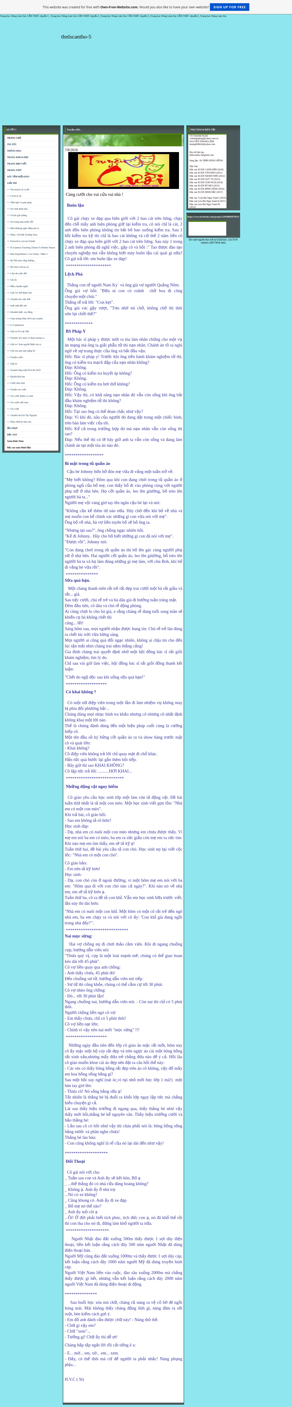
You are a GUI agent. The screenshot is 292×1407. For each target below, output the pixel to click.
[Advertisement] (146, 88)
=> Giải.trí (12, 363)
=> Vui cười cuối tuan (17, 402)
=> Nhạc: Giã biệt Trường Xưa (22, 234)
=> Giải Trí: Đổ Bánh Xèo (19, 292)
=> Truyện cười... (15, 357)
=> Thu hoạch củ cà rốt (18, 189)
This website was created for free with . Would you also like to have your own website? (146, 7)
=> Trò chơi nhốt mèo (17, 209)
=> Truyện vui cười (16, 389)
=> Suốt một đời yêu (17, 305)
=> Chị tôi (12, 280)
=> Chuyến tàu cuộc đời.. (19, 299)
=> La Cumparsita (15, 325)
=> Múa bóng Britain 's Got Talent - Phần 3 (27, 254)
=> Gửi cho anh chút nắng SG (21, 351)
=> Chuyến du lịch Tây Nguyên (22, 415)
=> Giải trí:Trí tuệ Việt (18, 331)
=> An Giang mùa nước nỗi (20, 221)
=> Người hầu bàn (16, 376)
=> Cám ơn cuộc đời (17, 273)
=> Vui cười (13, 409)
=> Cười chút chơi (16, 383)
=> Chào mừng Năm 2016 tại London (25, 318)
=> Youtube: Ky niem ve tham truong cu (26, 338)
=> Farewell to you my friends (21, 241)
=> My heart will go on (18, 267)
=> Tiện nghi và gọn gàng (19, 202)
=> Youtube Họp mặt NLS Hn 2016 (24, 370)
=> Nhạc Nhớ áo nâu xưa (19, 421)
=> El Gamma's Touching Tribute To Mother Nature (31, 247)
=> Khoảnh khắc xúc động (20, 312)
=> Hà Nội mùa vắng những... (21, 260)
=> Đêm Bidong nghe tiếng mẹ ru (23, 228)
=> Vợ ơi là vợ (14, 196)
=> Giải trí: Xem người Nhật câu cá (24, 344)
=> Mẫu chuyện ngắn (17, 286)
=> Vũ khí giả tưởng (17, 215)
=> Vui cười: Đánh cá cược (20, 396)
